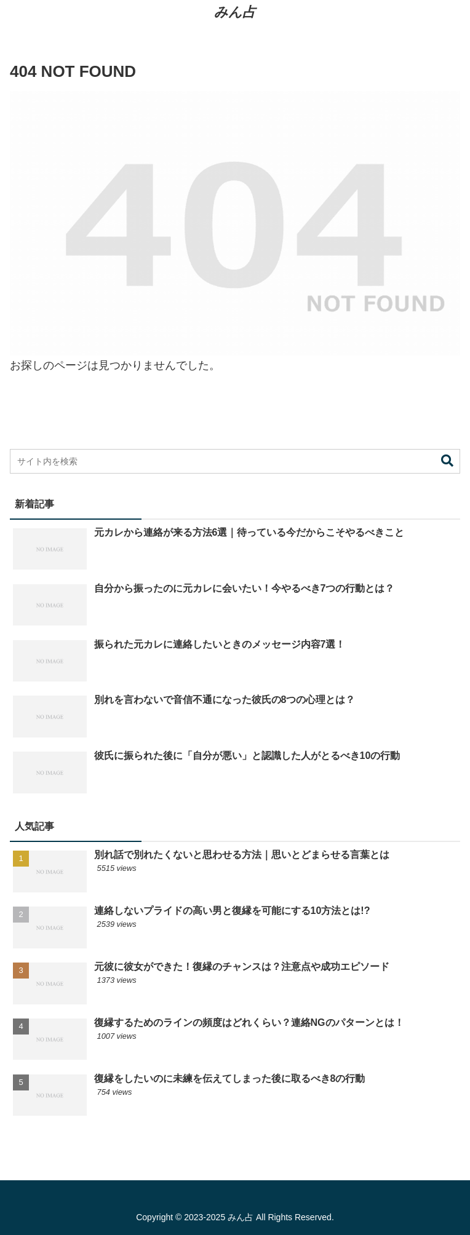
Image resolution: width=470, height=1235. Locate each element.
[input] (235, 461)
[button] (447, 461)
